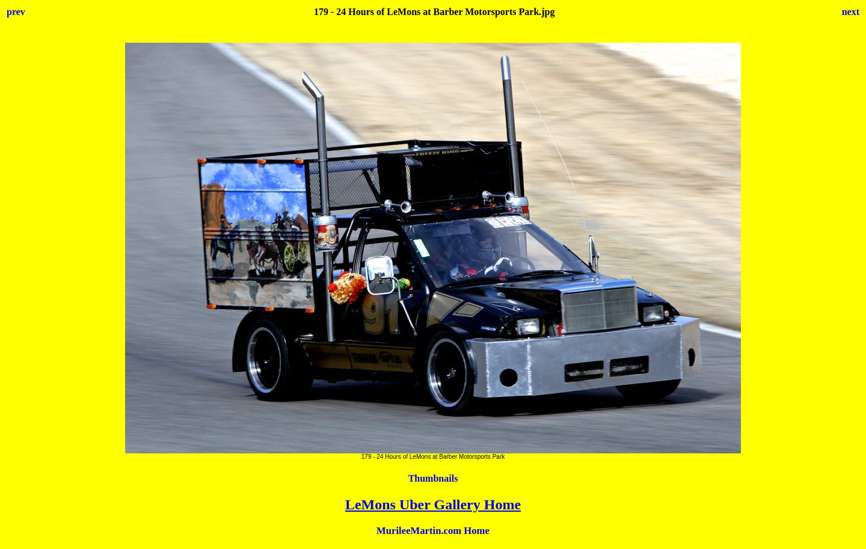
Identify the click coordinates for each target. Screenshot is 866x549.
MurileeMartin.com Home (433, 530)
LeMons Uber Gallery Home (433, 504)
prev (16, 12)
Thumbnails (433, 478)
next (850, 12)
